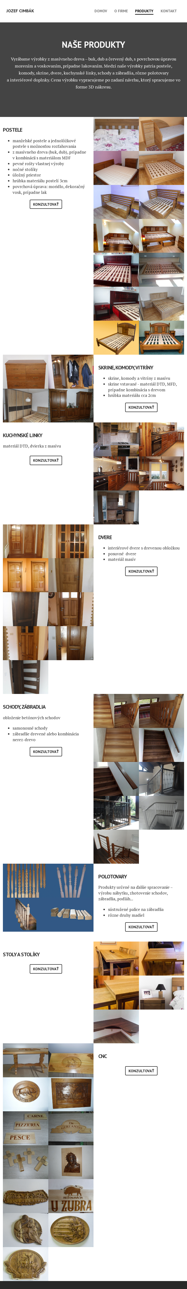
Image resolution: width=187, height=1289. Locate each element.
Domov (100, 10)
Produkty (144, 10)
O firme (121, 10)
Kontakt (169, 10)
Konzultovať (46, 204)
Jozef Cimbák (20, 11)
